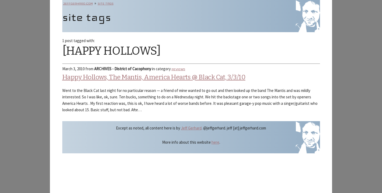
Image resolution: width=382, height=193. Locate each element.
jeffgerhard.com (78, 3)
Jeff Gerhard (191, 128)
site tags (106, 3)
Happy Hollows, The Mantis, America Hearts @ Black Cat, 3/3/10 (154, 77)
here (215, 142)
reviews (178, 69)
